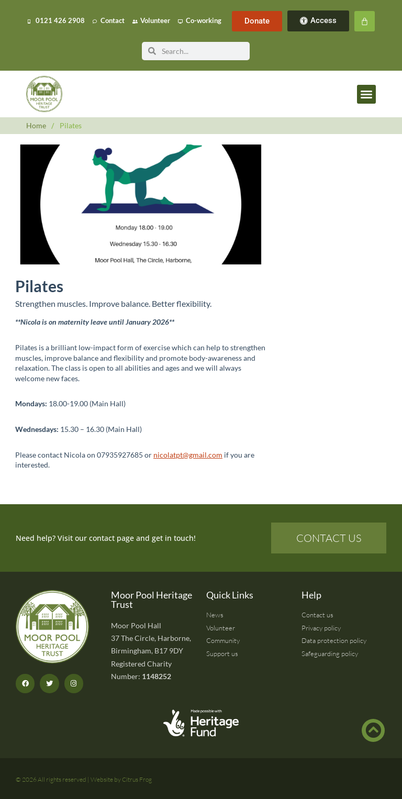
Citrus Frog (137, 779)
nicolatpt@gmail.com (187, 454)
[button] (366, 94)
